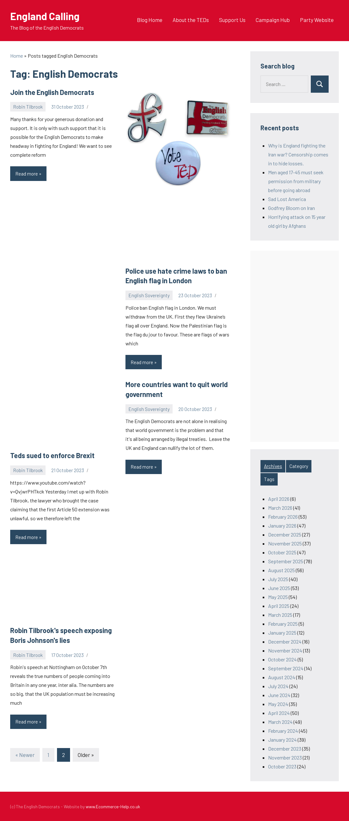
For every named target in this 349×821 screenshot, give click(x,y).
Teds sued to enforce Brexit (52, 455)
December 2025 (284, 534)
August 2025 (281, 570)
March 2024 (280, 722)
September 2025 (285, 561)
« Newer (25, 755)
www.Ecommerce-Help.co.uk (113, 806)
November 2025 (285, 543)
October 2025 (282, 552)
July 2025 (278, 579)
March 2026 (280, 508)
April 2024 (279, 713)
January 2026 (282, 525)
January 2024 (282, 740)
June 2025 (279, 588)
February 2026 (283, 517)
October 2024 (282, 659)
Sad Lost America (287, 199)
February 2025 (283, 624)
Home (16, 56)
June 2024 (279, 695)
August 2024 (281, 677)
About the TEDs (191, 20)
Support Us (232, 20)
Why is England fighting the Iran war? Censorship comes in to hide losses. (298, 154)
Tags (269, 479)
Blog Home (149, 20)
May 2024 (278, 704)
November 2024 (285, 650)
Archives (273, 466)
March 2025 (280, 615)
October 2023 (282, 766)
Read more (30, 175)
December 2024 (285, 641)
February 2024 (283, 731)
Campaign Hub (273, 20)
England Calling (45, 16)
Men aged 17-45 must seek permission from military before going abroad (296, 181)
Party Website (317, 20)
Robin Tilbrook (28, 107)
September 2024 (285, 668)
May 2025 (278, 597)
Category (298, 466)
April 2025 (278, 606)
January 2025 (282, 633)
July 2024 (278, 686)
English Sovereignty (149, 295)
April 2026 (278, 499)
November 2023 (285, 757)
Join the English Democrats (52, 92)
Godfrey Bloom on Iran (291, 208)
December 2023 (284, 748)
